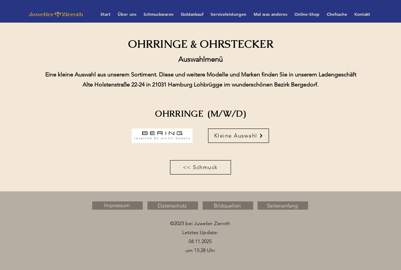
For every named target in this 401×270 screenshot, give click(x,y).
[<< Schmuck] (200, 167)
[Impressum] (117, 205)
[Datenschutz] (172, 205)
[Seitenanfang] (283, 205)
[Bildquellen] (228, 205)
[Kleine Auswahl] (238, 136)
